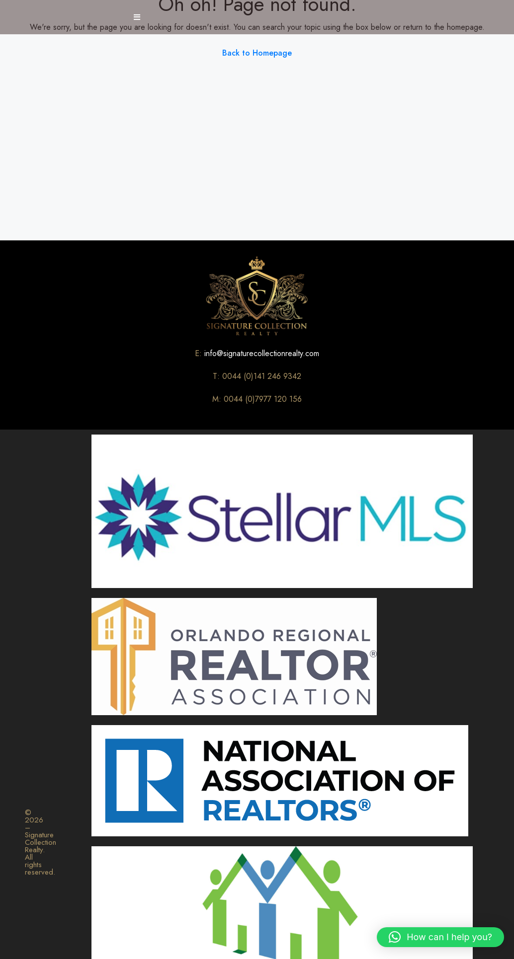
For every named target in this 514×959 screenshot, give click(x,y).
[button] (440, 937)
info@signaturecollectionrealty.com (261, 353)
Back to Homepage (257, 53)
